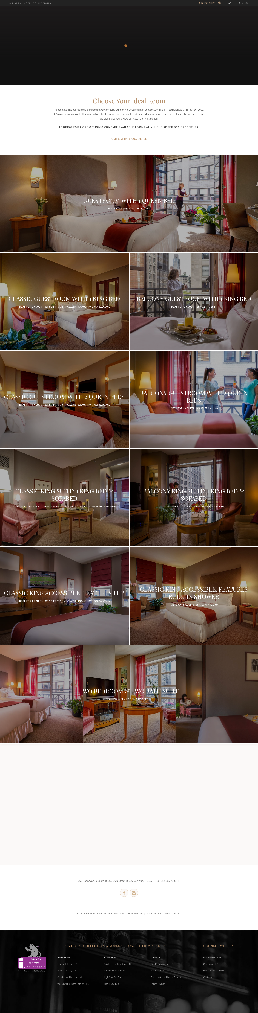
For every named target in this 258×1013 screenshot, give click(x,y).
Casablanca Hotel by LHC (69, 977)
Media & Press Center (213, 971)
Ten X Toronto (157, 971)
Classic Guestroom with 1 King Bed (64, 301)
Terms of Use (135, 913)
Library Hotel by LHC (67, 964)
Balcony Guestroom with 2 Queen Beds (194, 399)
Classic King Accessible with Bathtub (64, 596)
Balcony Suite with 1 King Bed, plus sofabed (194, 497)
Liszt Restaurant (111, 984)
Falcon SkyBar (158, 984)
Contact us (208, 977)
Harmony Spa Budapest (115, 971)
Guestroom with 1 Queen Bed (129, 203)
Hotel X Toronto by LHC (162, 964)
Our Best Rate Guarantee (129, 139)
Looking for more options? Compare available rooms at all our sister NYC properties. (129, 127)
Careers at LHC (210, 964)
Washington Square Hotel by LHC (73, 984)
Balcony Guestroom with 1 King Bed (194, 301)
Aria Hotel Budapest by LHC (117, 964)
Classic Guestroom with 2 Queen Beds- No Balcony (64, 399)
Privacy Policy (173, 913)
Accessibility (154, 913)
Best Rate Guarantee (213, 957)
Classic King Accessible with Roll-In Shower (194, 596)
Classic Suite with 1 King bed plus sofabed (64, 497)
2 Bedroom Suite (129, 694)
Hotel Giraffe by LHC (67, 971)
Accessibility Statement (145, 118)
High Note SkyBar (112, 977)
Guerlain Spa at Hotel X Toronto (166, 977)
